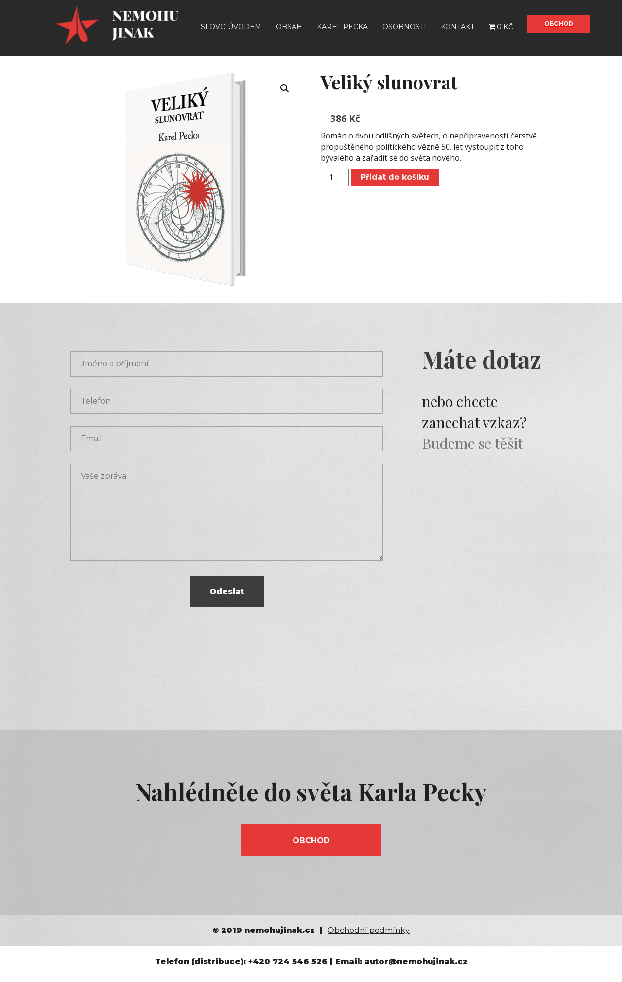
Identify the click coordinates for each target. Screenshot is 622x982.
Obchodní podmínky (369, 930)
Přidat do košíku (395, 177)
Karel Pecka (342, 26)
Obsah (289, 26)
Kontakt (457, 26)
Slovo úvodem (231, 26)
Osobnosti (404, 26)
